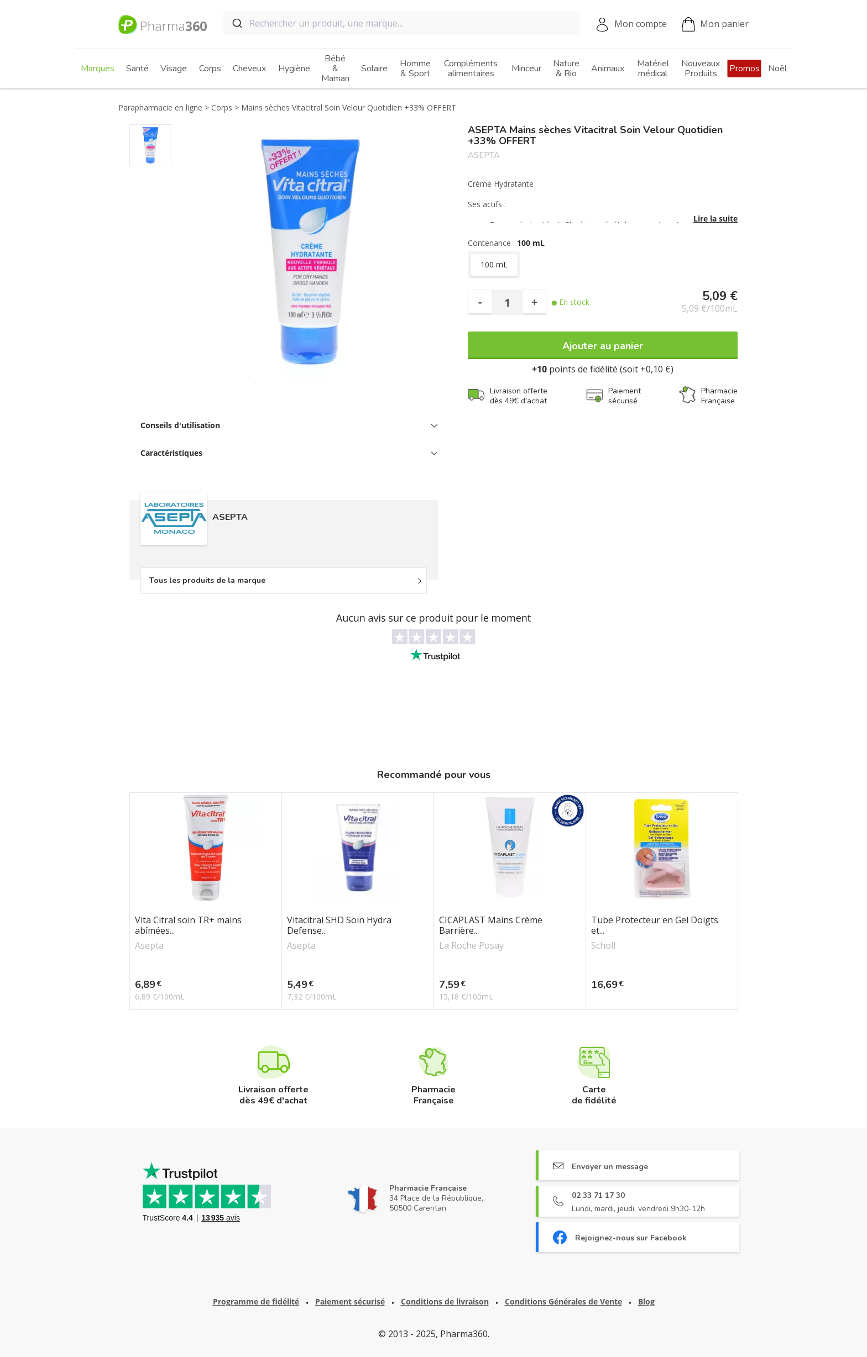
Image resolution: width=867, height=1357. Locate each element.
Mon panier (715, 24)
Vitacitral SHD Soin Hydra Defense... (339, 925)
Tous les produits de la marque (207, 580)
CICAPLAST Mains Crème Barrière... (490, 925)
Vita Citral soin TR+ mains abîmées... (188, 925)
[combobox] (401, 23)
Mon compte (640, 24)
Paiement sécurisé (350, 1301)
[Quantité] (507, 302)
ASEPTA (484, 155)
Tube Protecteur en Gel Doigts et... (654, 925)
